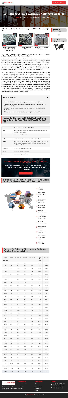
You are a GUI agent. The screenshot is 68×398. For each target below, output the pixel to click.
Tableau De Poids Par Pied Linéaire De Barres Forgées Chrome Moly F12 (23, 112)
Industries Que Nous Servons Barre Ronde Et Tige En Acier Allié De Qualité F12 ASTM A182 (25, 108)
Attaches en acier (22, 383)
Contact (37, 390)
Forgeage (20, 388)
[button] (47, 97)
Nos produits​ (38, 388)
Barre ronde (21, 386)
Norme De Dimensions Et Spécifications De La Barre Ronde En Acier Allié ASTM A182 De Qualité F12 (25, 105)
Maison (18, 17)
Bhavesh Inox (30, 394)
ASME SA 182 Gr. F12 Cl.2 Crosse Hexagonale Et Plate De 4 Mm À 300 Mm (23, 102)
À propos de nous (39, 386)
